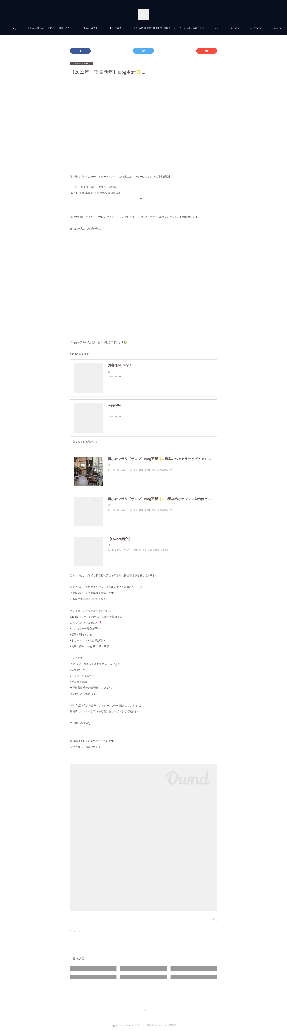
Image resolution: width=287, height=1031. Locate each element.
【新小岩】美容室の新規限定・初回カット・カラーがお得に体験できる (185, 28)
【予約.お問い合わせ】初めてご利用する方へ (66, 28)
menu (234, 28)
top (31, 28)
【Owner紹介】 (107, 28)
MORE (250, 28)
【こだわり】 (132, 28)
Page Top (143, 1011)
